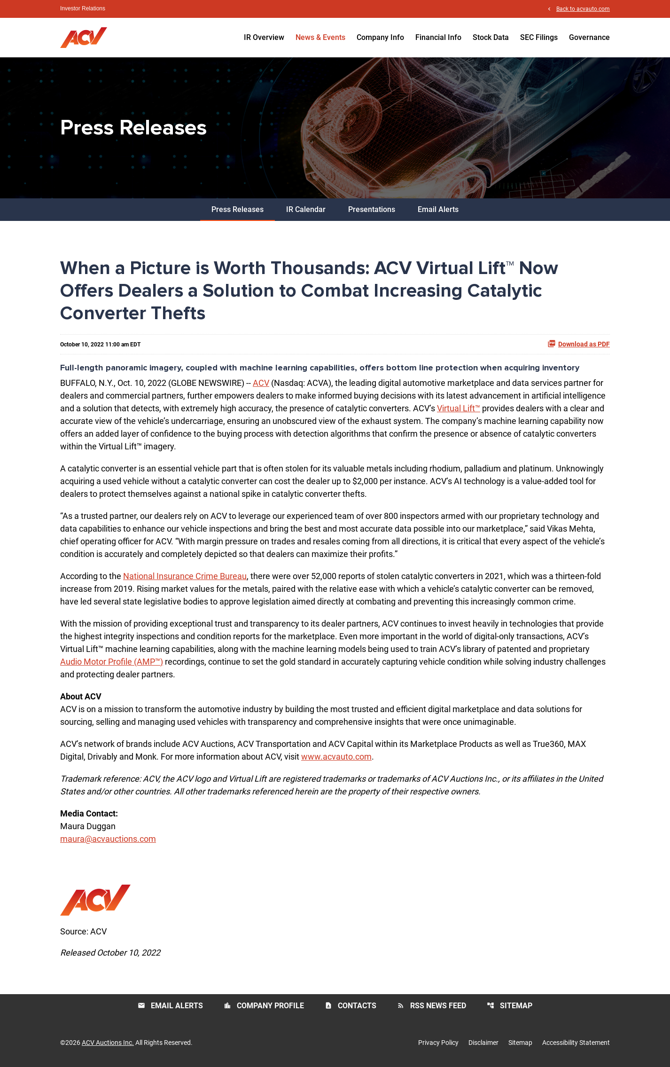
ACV (261, 383)
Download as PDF (578, 343)
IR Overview (264, 37)
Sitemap (509, 1005)
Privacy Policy (438, 1042)
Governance (589, 37)
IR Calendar (306, 209)
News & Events (320, 37)
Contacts (350, 1005)
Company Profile (264, 1005)
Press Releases (237, 209)
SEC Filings (539, 37)
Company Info (380, 37)
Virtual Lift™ (458, 408)
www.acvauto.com (336, 756)
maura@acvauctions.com (108, 839)
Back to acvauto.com (583, 9)
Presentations (371, 209)
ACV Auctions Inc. (108, 1042)
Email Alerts (438, 209)
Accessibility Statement (576, 1042)
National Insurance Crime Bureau (185, 576)
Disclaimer (483, 1042)
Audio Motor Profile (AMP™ (110, 662)
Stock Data (491, 37)
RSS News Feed (431, 1005)
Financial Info (438, 37)
